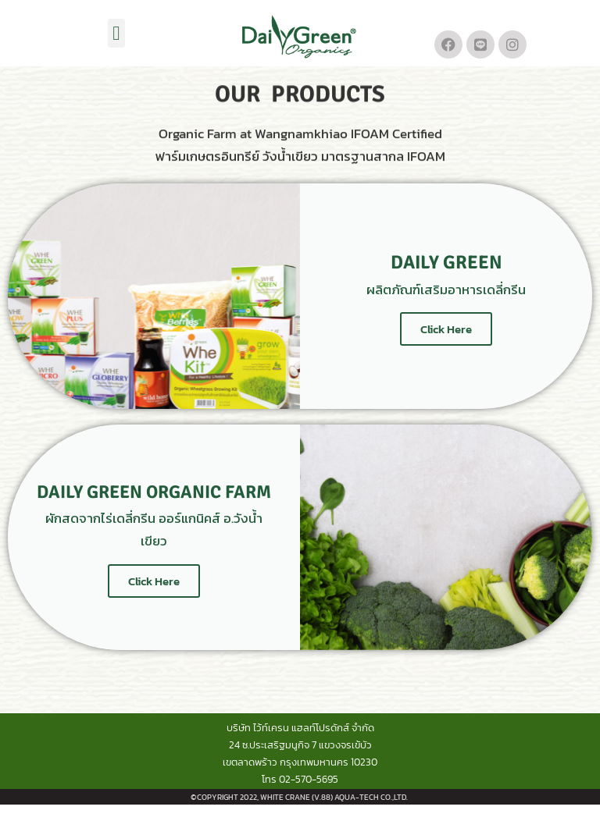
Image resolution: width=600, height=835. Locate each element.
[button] (116, 33)
